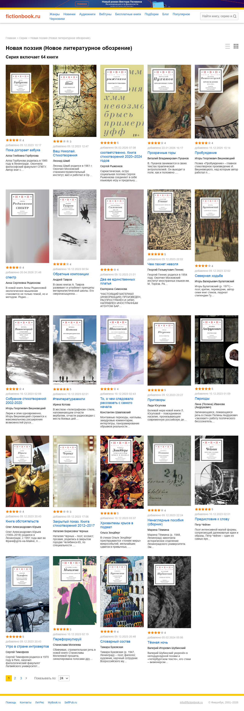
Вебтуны (105, 14)
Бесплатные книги (128, 14)
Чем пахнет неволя (163, 264)
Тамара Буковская (111, 647)
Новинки (69, 14)
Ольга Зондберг (110, 532)
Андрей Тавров (62, 279)
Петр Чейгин (202, 524)
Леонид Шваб (61, 160)
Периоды (202, 398)
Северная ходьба (209, 276)
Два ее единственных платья (117, 281)
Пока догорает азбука (23, 150)
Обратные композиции (71, 274)
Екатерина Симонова (113, 288)
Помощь (11, 702)
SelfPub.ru (70, 702)
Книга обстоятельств (22, 521)
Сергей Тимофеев (17, 652)
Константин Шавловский (115, 412)
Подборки (151, 14)
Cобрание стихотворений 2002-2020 (26, 401)
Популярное (181, 14)
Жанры (55, 14)
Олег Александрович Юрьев (23, 526)
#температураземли (69, 399)
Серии (23, 38)
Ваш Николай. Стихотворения (65, 153)
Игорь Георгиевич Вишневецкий (215, 158)
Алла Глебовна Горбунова (22, 155)
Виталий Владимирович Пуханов (168, 158)
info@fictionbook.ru (191, 702)
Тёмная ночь (158, 642)
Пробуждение (206, 153)
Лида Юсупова (157, 405)
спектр (11, 277)
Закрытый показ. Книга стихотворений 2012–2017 (74, 523)
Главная (11, 38)
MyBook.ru (54, 702)
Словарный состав (115, 641)
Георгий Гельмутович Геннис (166, 269)
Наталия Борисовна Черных (70, 531)
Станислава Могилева (67, 644)
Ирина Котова (61, 404)
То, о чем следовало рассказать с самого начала (116, 403)
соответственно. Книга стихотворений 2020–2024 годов (121, 157)
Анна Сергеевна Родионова (23, 282)
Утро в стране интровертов (27, 646)
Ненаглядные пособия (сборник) (166, 522)
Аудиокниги (87, 14)
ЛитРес (39, 702)
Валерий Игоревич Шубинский (166, 648)
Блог (165, 14)
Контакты (25, 702)
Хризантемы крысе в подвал (116, 525)
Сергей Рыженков (111, 166)
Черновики (57, 18)
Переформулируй (67, 639)
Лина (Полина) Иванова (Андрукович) (210, 406)
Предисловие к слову (212, 519)
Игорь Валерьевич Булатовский (214, 281)
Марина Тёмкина (158, 529)
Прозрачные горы (162, 153)
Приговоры (156, 400)
